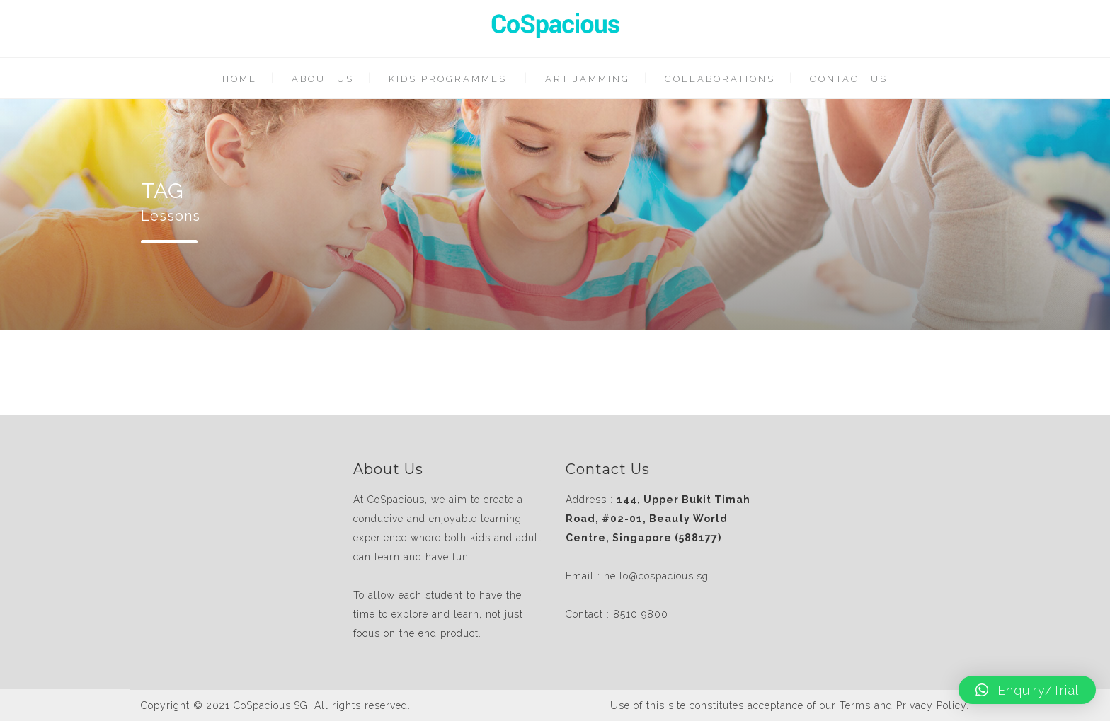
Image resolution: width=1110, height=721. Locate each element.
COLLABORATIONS (720, 79)
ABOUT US (323, 79)
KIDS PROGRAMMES (448, 79)
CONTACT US (849, 79)
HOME (239, 79)
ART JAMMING (587, 79)
